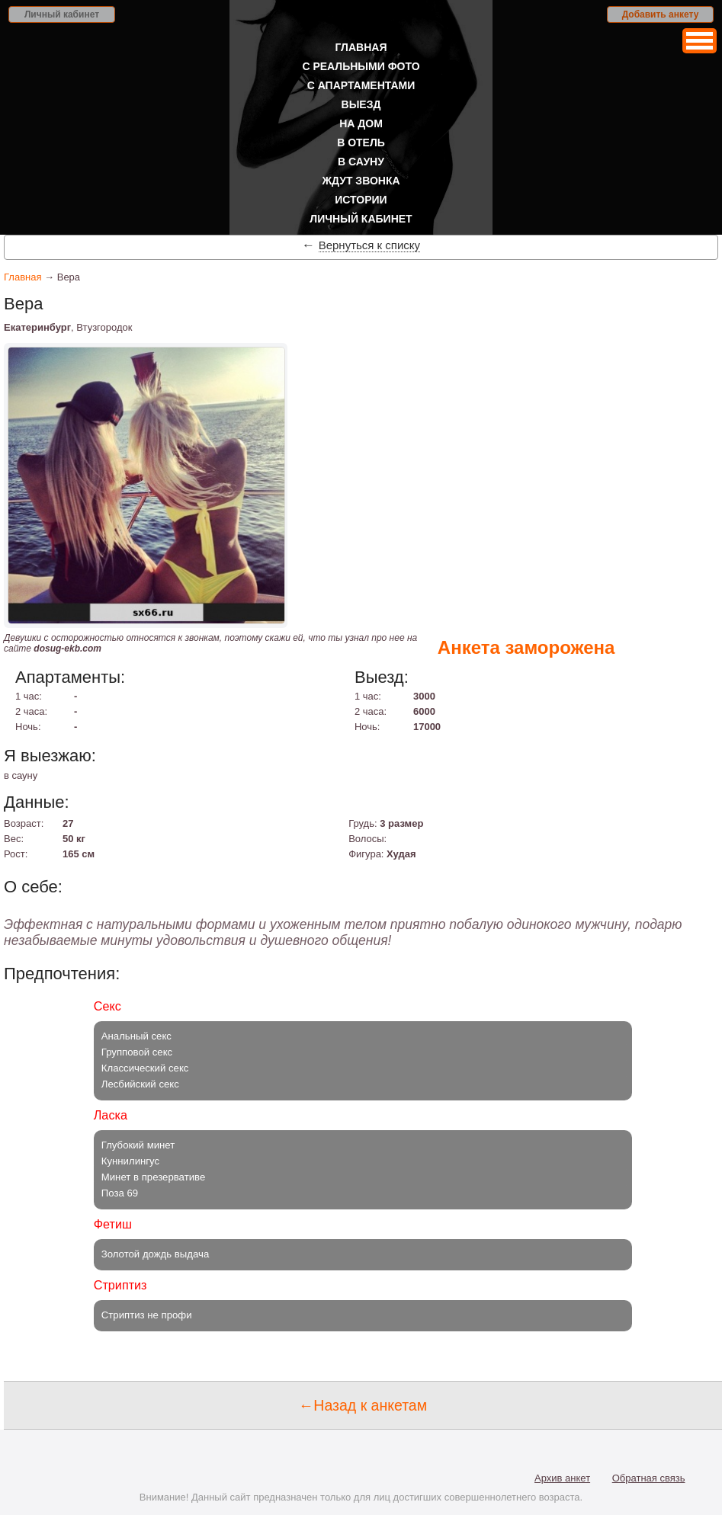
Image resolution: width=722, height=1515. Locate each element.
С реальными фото (360, 66)
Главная (361, 47)
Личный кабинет (61, 14)
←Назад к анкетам (363, 1405)
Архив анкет (562, 1478)
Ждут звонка (361, 181)
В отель (361, 142)
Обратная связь (648, 1478)
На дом (361, 123)
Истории (361, 200)
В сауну (361, 161)
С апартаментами (361, 85)
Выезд (361, 104)
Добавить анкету (660, 14)
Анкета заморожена (526, 647)
